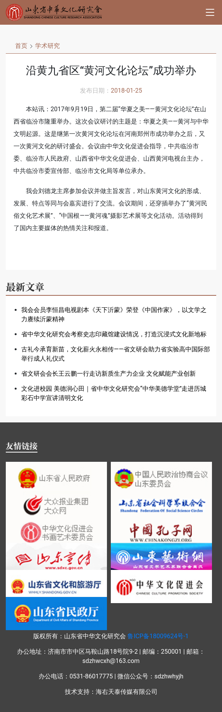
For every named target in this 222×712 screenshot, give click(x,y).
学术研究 (47, 45)
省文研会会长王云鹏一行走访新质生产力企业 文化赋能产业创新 (108, 373)
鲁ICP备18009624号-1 (157, 636)
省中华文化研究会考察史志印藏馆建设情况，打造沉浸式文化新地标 (114, 334)
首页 (21, 45)
